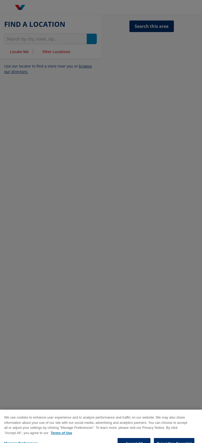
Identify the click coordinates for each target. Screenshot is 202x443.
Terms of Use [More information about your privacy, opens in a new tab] (61, 440)
